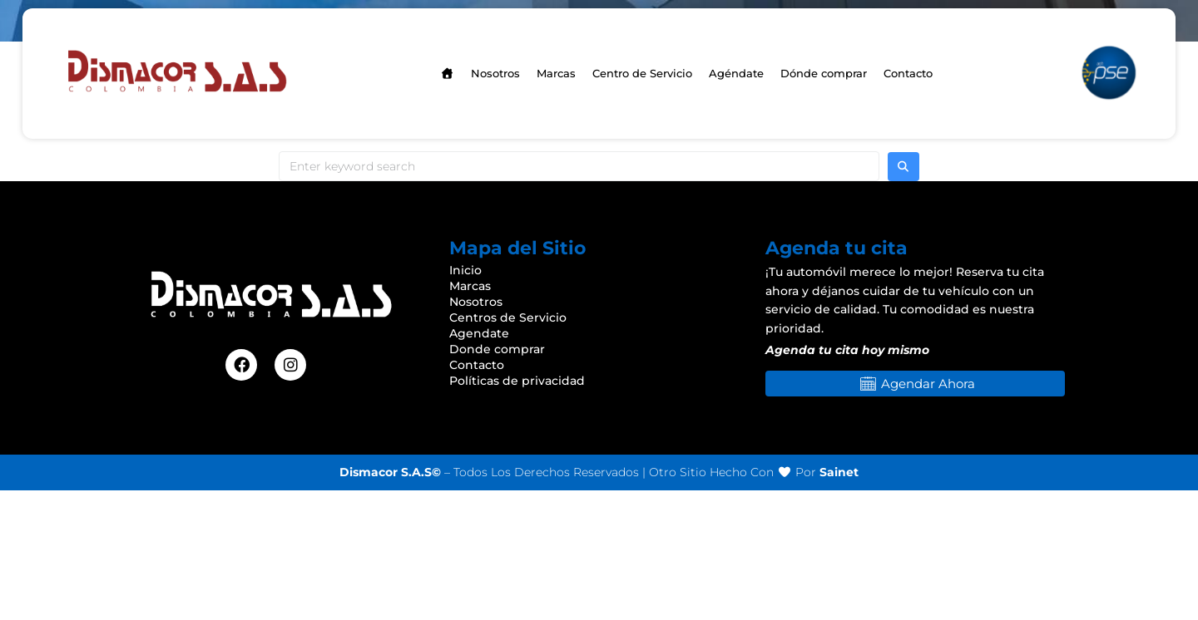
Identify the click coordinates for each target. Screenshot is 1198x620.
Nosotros (475, 301)
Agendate (479, 333)
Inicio (465, 270)
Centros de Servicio (508, 317)
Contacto (476, 364)
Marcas (470, 285)
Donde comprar (497, 349)
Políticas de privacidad (517, 380)
